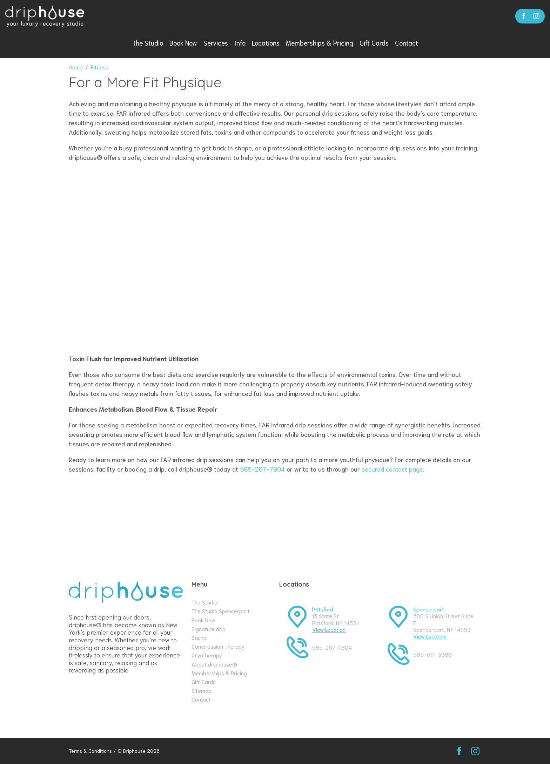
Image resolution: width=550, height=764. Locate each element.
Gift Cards (374, 42)
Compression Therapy (218, 646)
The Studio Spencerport (221, 610)
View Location (329, 629)
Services (215, 42)
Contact (406, 42)
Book (461, 519)
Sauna (199, 637)
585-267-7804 (262, 469)
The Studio (147, 42)
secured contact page (392, 469)
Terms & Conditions (90, 751)
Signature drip (209, 628)
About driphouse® (214, 664)
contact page (357, 520)
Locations (266, 42)
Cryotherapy (207, 654)
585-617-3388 (432, 654)
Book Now (183, 42)
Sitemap (202, 690)
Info (240, 42)
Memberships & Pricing (319, 42)
